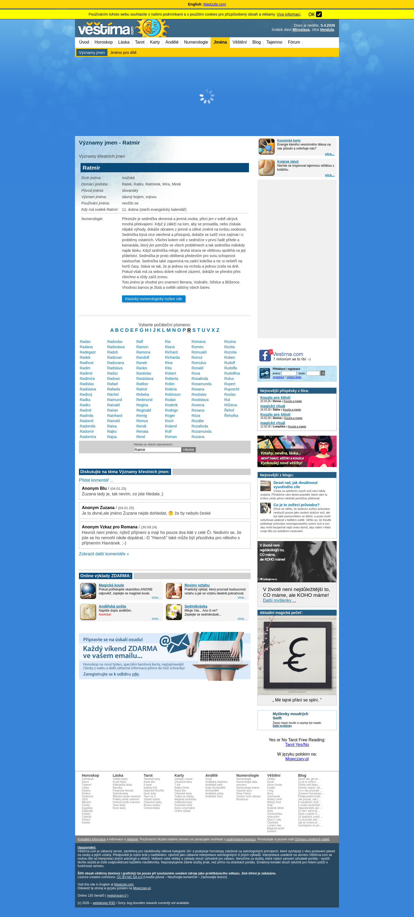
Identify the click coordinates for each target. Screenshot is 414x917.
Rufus (229, 378)
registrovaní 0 (116, 895)
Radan (85, 341)
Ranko (142, 368)
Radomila (87, 426)
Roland (171, 426)
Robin (170, 384)
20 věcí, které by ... (309, 810)
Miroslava (301, 29)
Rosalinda (199, 378)
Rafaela (113, 389)
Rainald (113, 405)
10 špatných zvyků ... (310, 816)
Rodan (170, 400)
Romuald (198, 352)
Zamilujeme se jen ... (310, 825)
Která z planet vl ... (309, 813)
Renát (141, 426)
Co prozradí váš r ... (309, 819)
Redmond (145, 400)
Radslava (115, 368)
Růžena (230, 405)
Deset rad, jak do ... (309, 779)
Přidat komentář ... (96, 480)
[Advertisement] (207, 96)
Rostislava (200, 400)
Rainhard (114, 415)
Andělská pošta (112, 606)
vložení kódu (293, 377)
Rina (169, 363)
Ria (168, 341)
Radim (85, 368)
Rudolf (229, 363)
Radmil (85, 410)
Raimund (114, 400)
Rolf (168, 431)
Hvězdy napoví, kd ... (310, 787)
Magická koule (111, 585)
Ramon (142, 347)
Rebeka (143, 394)
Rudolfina (232, 373)
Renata (142, 431)
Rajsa (112, 437)
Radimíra (87, 378)
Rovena (197, 405)
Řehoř (229, 410)
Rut (227, 400)
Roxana (197, 410)
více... (330, 154)
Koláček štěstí (288, 162)
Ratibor (142, 384)
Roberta (171, 378)
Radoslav (115, 341)
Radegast (88, 352)
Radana (86, 347)
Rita (168, 368)
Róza (195, 415)
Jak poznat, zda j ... (309, 799)
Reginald (144, 410)
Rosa (195, 373)
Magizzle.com (214, 4)
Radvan (113, 378)
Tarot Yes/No (297, 744)
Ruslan (230, 394)
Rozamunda (201, 431)
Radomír (87, 431)
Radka (85, 400)
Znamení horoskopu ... (311, 793)
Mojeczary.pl (297, 759)
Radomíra (88, 437)
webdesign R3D (104, 903)
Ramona (143, 352)
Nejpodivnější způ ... (310, 808)
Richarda (172, 357)
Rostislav (198, 394)
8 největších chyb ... (309, 802)
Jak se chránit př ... (309, 822)
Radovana (115, 363)
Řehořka (231, 415)
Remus (142, 421)
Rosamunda (201, 384)
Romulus (198, 363)
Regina (142, 405)
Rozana (197, 437)
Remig (142, 415)
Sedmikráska (196, 606)
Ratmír (142, 389)
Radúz (112, 373)
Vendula (327, 29)
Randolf (143, 357)
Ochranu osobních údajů (312, 839)
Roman (171, 437)
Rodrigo (171, 410)
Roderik (171, 405)
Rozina (230, 341)
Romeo (197, 347)
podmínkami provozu (241, 839)
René (141, 437)
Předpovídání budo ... (310, 796)
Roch (169, 421)
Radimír (86, 373)
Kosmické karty (289, 140)
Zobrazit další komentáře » (104, 554)
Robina (171, 389)
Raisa (112, 426)
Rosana (197, 389)
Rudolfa (230, 368)
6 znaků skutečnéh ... (310, 805)
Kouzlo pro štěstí (275, 397)
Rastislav (144, 373)
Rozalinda (199, 426)
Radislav (87, 384)
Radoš (112, 352)
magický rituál (272, 406)
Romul (196, 357)
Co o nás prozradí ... (310, 790)
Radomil (86, 421)
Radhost (86, 363)
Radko (85, 405)
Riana (170, 347)
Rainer (112, 410)
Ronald (197, 368)
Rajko (112, 431)
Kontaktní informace (92, 839)
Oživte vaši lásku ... (309, 784)
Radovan (114, 357)
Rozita (229, 347)
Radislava (88, 389)
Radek (85, 357)
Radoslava (116, 347)
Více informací (288, 14)
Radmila (86, 415)
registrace (278, 377)
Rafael (112, 384)
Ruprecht (231, 389)
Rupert (229, 384)
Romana (198, 341)
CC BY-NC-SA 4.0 (129, 877)
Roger (170, 415)
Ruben (229, 357)
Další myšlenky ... (279, 600)
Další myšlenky (282, 725)
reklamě (132, 839)
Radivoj (86, 394)
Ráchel (113, 394)
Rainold (113, 421)
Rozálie (197, 421)
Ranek (142, 363)
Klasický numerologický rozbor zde (153, 299)
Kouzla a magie (293, 401)
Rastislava (145, 378)
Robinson (173, 394)
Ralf (140, 341)
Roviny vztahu (197, 585)
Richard (171, 352)
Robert (170, 373)
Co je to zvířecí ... (308, 781)
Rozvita (230, 352)
